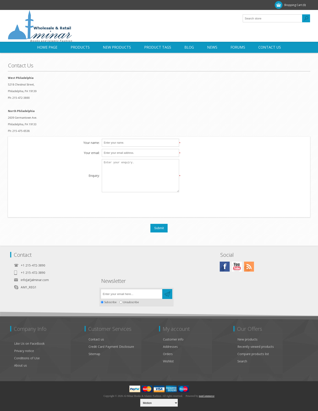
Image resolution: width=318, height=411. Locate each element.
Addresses (170, 346)
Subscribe (110, 302)
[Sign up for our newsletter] (131, 294)
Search (242, 361)
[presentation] (159, 203)
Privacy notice (24, 351)
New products (247, 339)
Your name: (91, 143)
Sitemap (94, 354)
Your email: (92, 153)
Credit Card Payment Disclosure (111, 346)
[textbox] (272, 18)
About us (20, 365)
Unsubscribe (131, 302)
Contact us (96, 339)
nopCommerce (206, 396)
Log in (37, 5)
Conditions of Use (27, 358)
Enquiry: (94, 176)
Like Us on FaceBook (29, 343)
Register (19, 5)
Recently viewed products (255, 346)
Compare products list (253, 354)
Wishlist (168, 361)
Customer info (173, 339)
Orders (168, 354)
